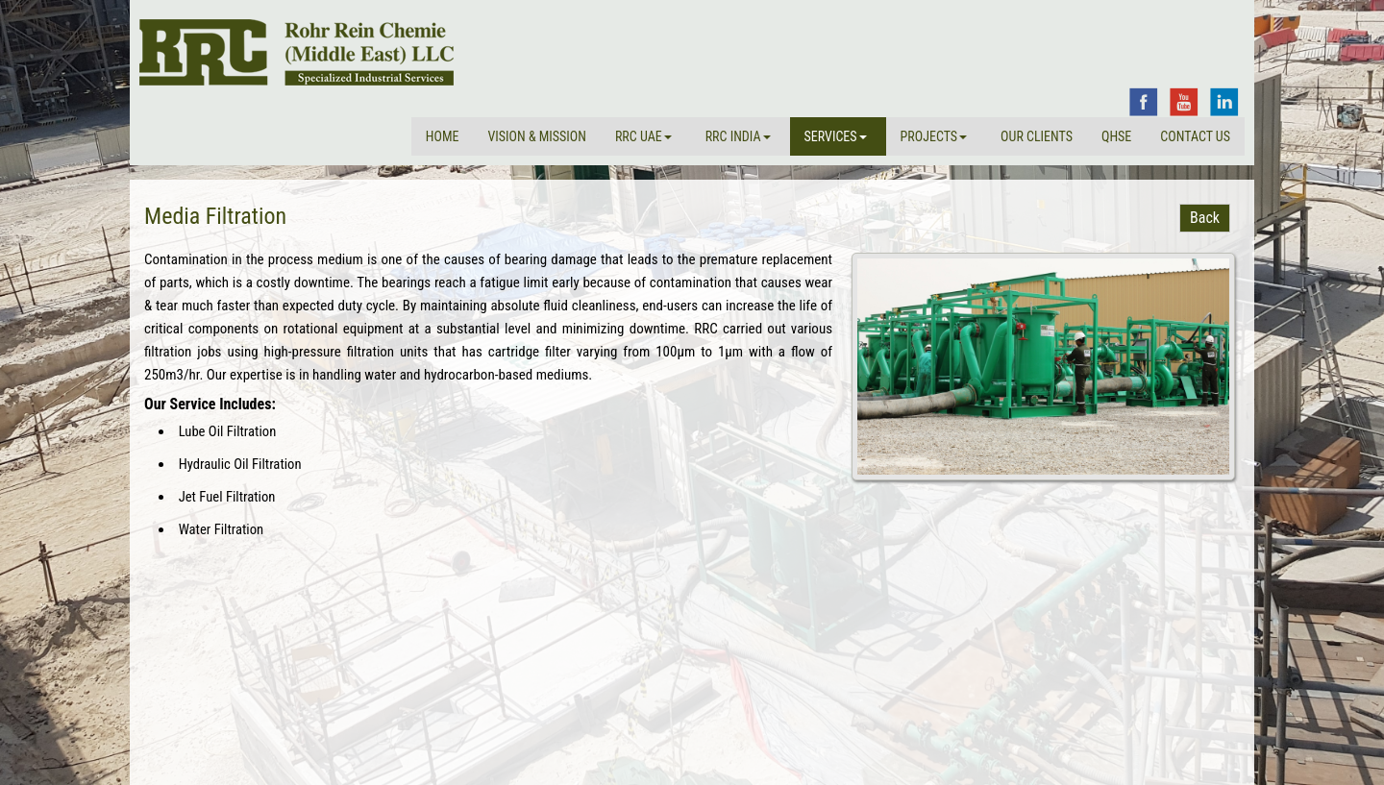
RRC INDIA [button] (738, 136)
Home (442, 136)
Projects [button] (934, 136)
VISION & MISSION (536, 136)
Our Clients (1037, 136)
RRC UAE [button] (643, 136)
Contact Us (1195, 136)
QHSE (1116, 136)
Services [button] (835, 136)
